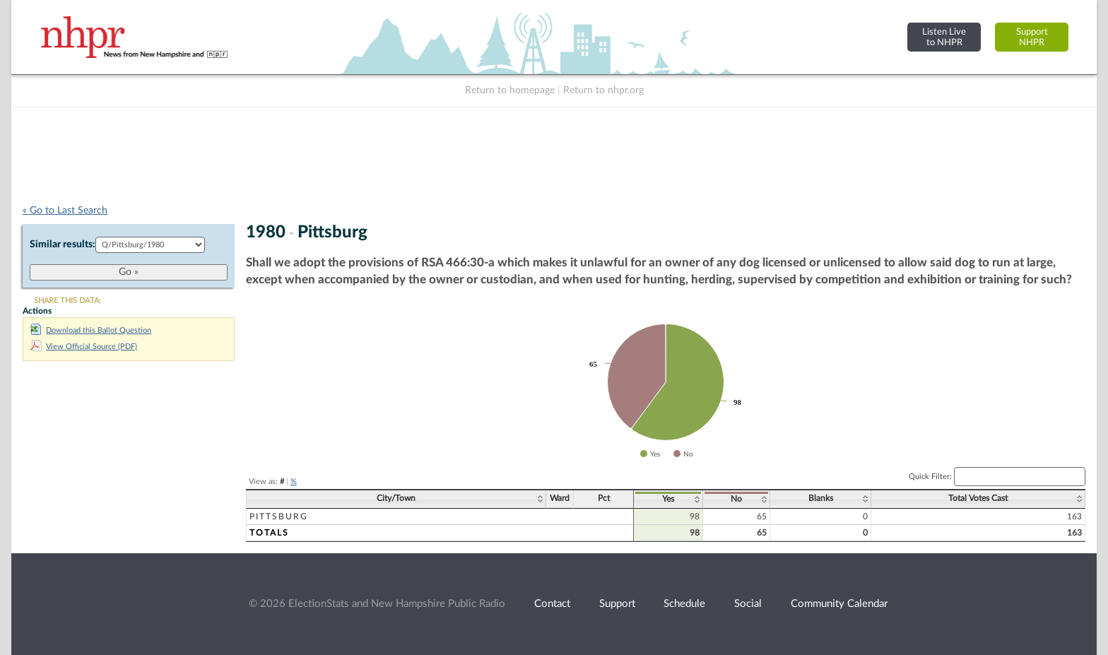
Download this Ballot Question (90, 330)
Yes (668, 499)
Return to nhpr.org (603, 90)
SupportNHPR (1032, 37)
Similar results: (62, 244)
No (736, 499)
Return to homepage (510, 90)
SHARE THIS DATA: (67, 301)
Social (748, 603)
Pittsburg (278, 516)
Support (617, 603)
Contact (552, 603)
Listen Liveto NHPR (944, 37)
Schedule (684, 603)
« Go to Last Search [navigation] (65, 211)
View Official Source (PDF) (83, 346)
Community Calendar (839, 603)
